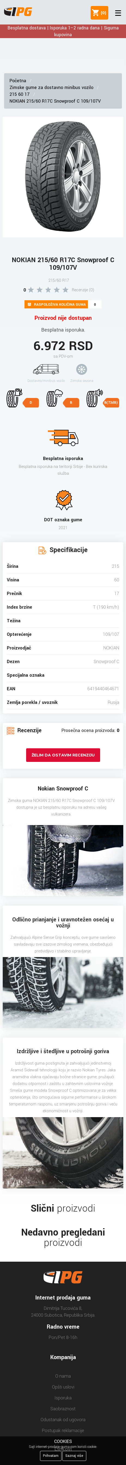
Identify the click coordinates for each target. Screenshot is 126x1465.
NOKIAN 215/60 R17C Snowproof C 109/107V (55, 101)
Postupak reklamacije (63, 1430)
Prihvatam (51, 1455)
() (102, 12)
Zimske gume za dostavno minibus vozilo (51, 87)
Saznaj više (74, 1455)
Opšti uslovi (63, 1387)
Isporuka (63, 1398)
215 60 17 (20, 94)
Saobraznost (63, 1409)
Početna (18, 81)
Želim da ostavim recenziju (63, 755)
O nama (63, 1376)
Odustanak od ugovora (63, 1420)
